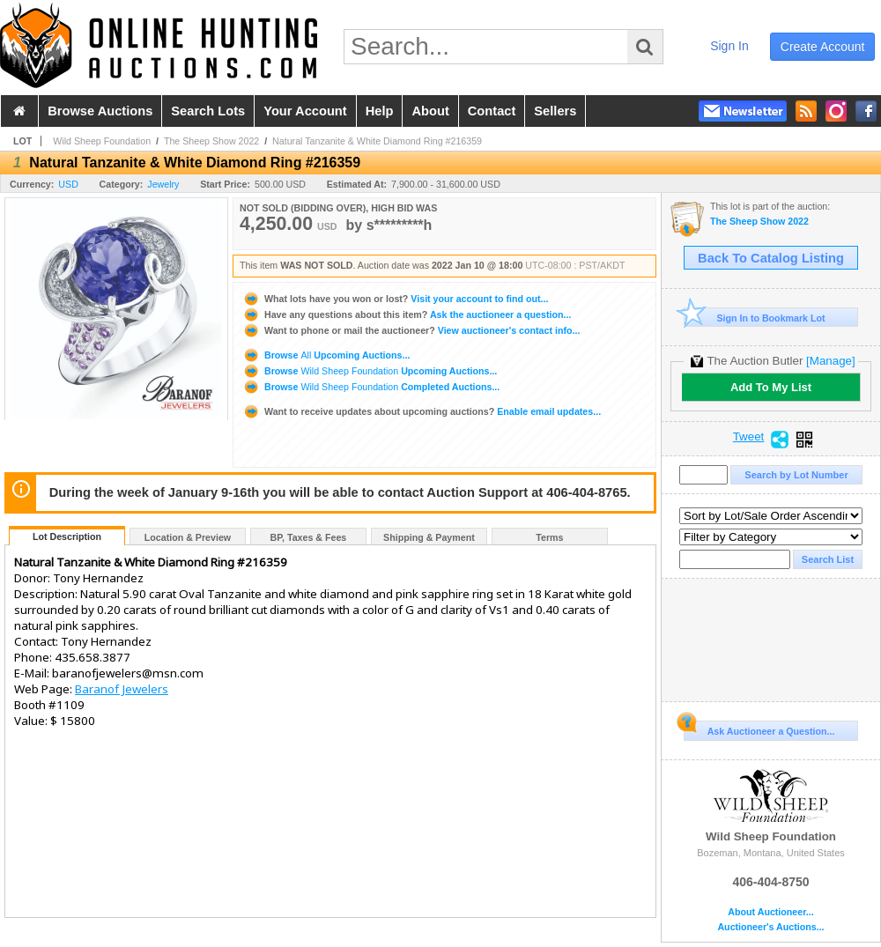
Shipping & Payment (429, 537)
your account (304, 111)
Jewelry (163, 184)
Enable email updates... (421, 411)
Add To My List (770, 387)
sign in (729, 46)
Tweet (749, 437)
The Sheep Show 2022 (211, 141)
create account (823, 47)
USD (68, 184)
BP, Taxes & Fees (308, 537)
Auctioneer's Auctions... (770, 927)
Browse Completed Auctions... (371, 386)
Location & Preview (187, 537)
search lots (208, 111)
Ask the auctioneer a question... (406, 314)
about (429, 111)
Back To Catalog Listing (771, 258)
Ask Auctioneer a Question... (759, 728)
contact (492, 111)
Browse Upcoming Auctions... (326, 355)
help (380, 111)
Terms (549, 537)
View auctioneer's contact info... (411, 330)
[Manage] (830, 360)
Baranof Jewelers (121, 689)
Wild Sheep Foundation (102, 141)
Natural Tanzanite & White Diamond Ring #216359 (377, 141)
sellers (555, 111)
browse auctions (100, 111)
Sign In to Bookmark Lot (754, 317)
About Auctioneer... (770, 912)
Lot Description (67, 536)
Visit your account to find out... (395, 298)
